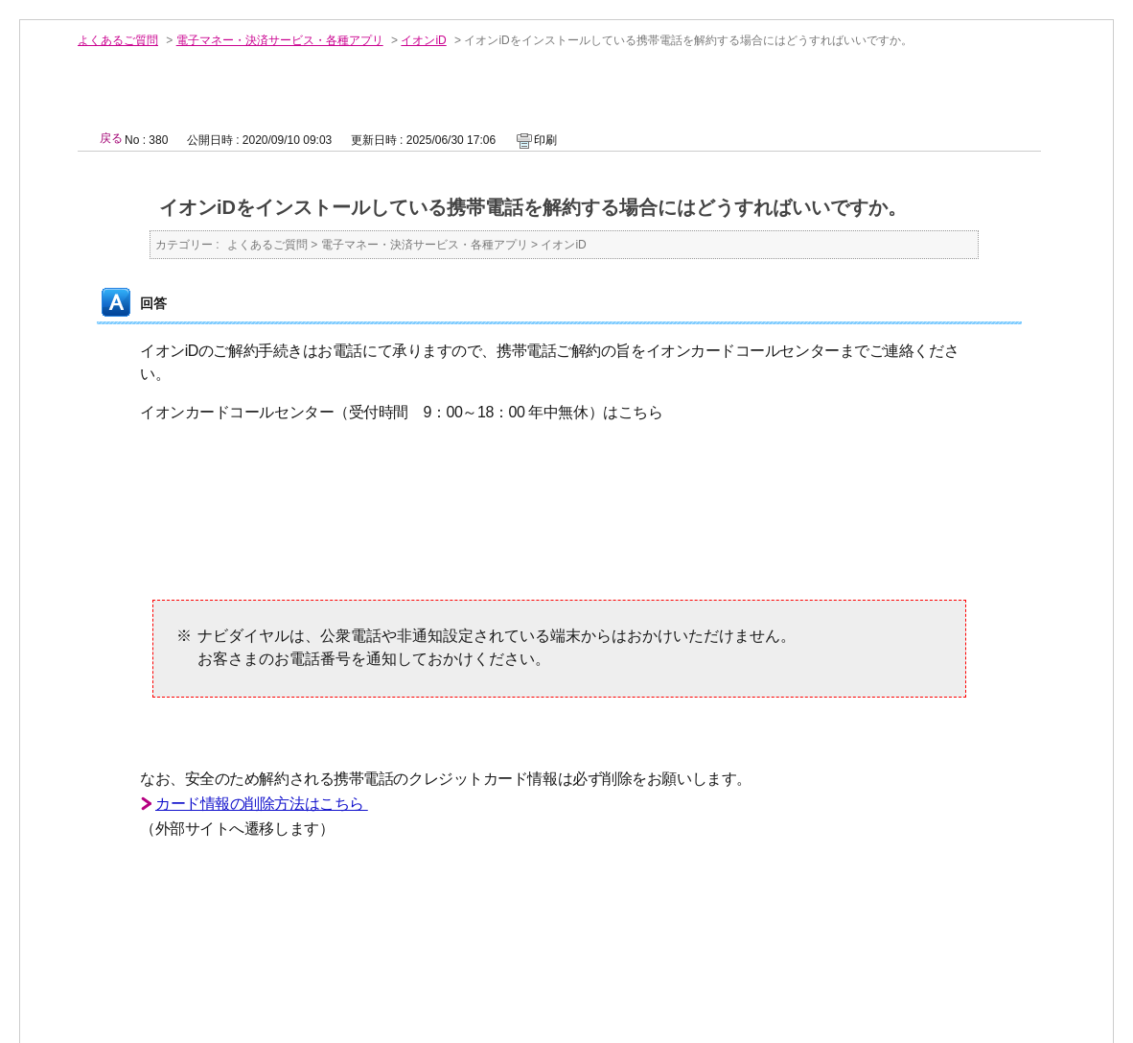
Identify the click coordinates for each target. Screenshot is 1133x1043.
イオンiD (423, 40)
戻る (111, 138)
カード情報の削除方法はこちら (261, 803)
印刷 (545, 140)
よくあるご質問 (118, 40)
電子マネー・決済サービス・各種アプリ (279, 40)
